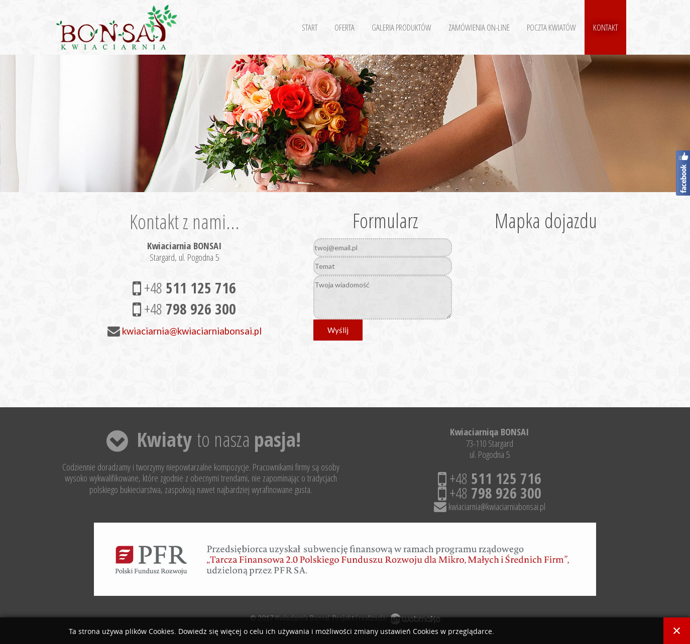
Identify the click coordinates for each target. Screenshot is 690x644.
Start (309, 27)
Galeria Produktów (401, 27)
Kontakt (605, 27)
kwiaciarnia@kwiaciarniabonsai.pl (192, 331)
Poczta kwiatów (551, 27)
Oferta (344, 27)
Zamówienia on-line (479, 27)
